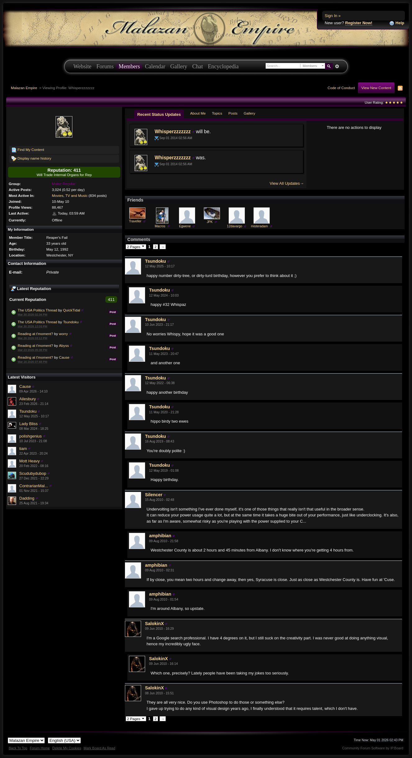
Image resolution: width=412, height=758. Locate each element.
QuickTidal (71, 310)
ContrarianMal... (33, 485)
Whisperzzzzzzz (173, 131)
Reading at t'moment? (35, 334)
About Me (198, 113)
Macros (160, 226)
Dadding (26, 498)
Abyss (64, 345)
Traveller (135, 221)
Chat (197, 66)
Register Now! (358, 22)
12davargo (234, 226)
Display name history (31, 158)
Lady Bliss (28, 423)
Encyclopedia (223, 66)
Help (396, 23)
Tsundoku (71, 322)
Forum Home (40, 748)
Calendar (155, 66)
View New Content (376, 88)
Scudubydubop (32, 473)
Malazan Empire (24, 88)
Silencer (154, 494)
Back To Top (18, 748)
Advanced (337, 66)
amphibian (160, 535)
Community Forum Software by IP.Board (372, 748)
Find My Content (27, 150)
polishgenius (30, 436)
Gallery (178, 66)
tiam (23, 448)
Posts (232, 113)
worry (63, 334)
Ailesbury (27, 399)
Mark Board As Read (99, 748)
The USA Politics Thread (37, 310)
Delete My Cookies (66, 748)
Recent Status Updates (159, 114)
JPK (210, 222)
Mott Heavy (29, 461)
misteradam (259, 226)
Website (82, 66)
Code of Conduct (341, 88)
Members (129, 66)
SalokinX (154, 623)
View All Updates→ (287, 183)
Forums (105, 66)
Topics (217, 113)
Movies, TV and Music (70, 195)
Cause (64, 357)
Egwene (185, 226)
